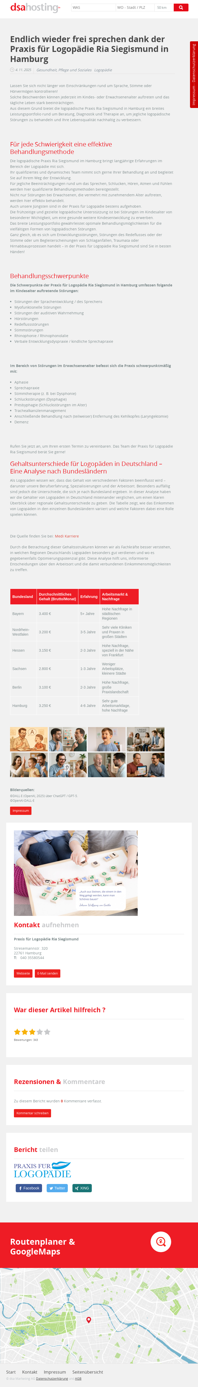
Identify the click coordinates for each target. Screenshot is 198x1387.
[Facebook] (29, 1188)
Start (11, 1372)
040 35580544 (32, 957)
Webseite (23, 973)
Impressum (193, 95)
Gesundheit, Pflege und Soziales (64, 70)
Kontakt (29, 1372)
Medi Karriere (67, 536)
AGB (78, 1378)
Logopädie (103, 70)
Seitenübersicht (87, 1372)
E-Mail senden (47, 973)
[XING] (82, 1188)
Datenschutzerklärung (193, 63)
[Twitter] (57, 1188)
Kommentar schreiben (32, 1113)
